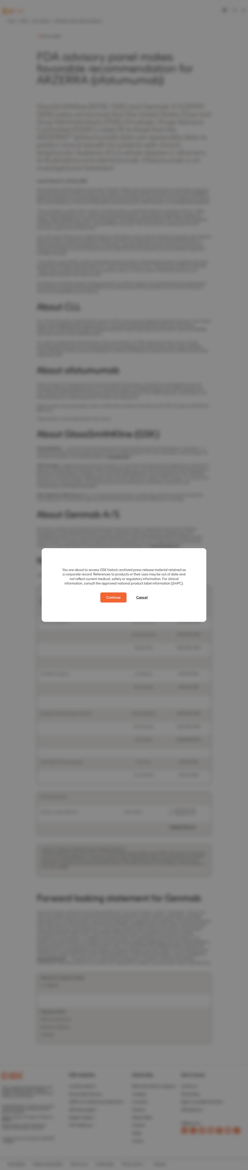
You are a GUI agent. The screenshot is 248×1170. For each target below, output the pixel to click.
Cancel (142, 597)
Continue (113, 597)
